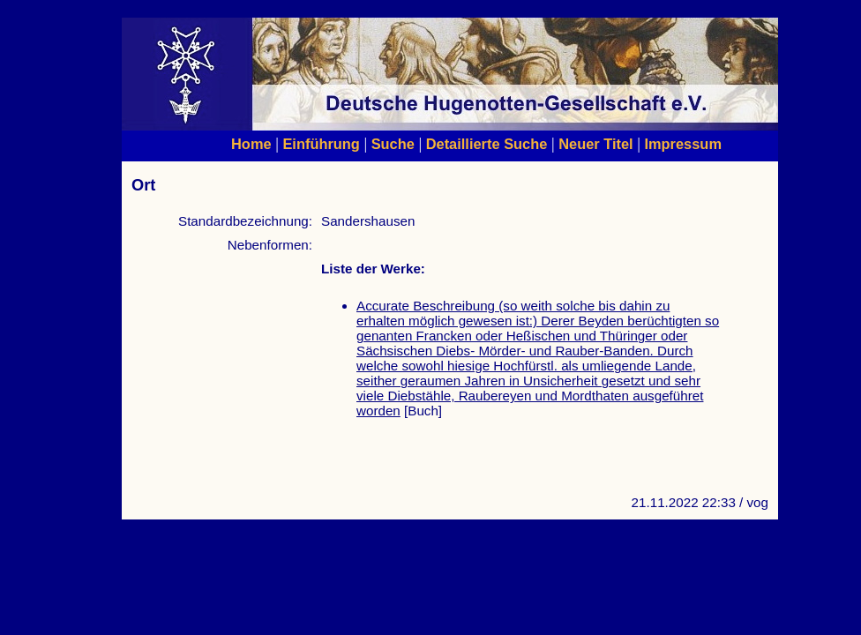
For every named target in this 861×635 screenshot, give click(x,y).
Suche (393, 144)
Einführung (320, 144)
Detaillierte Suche (487, 144)
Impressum (683, 144)
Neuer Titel (595, 144)
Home (251, 144)
